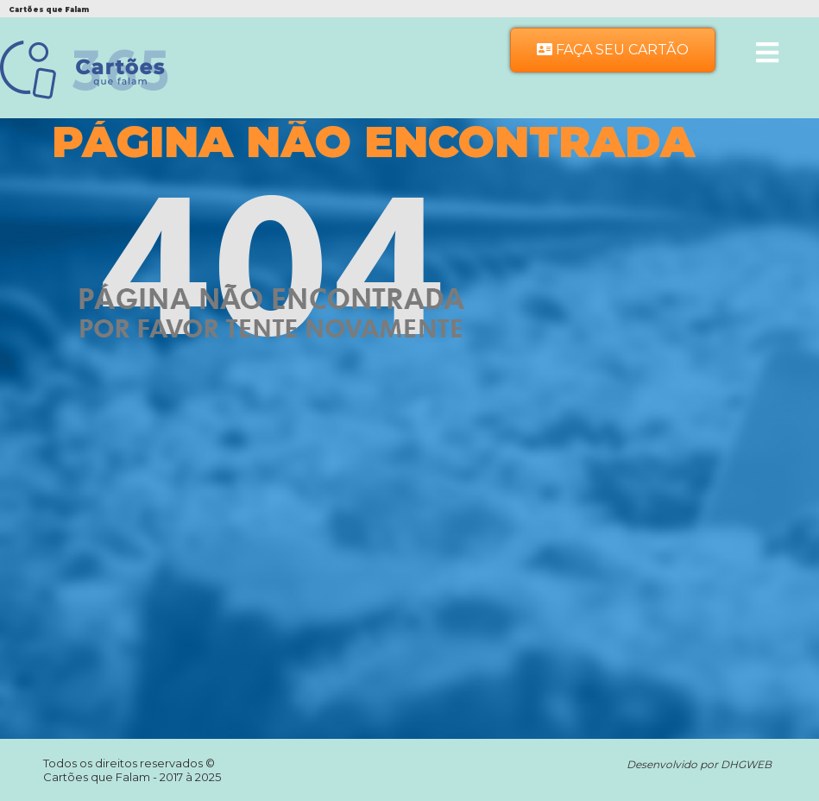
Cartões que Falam (98, 777)
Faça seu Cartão (613, 49)
